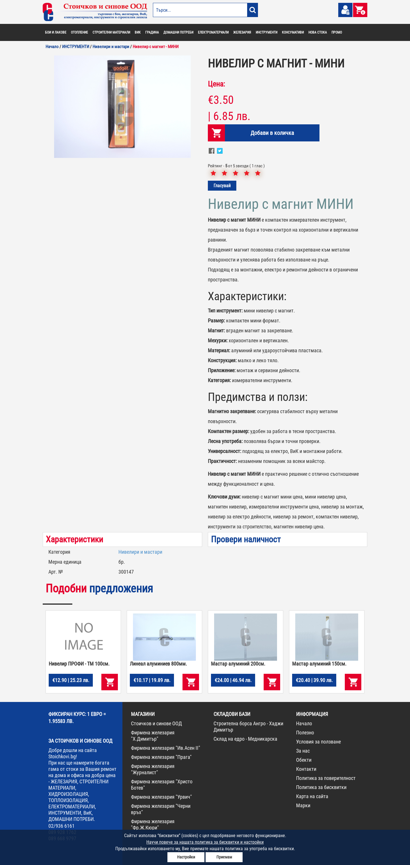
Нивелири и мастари (140, 552)
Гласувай (222, 185)
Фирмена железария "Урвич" (161, 797)
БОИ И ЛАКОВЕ (55, 32)
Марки (303, 805)
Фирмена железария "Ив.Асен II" (165, 748)
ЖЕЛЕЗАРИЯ (242, 32)
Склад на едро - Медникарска (245, 739)
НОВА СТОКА (317, 32)
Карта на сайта (312, 796)
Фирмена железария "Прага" (161, 757)
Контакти (306, 769)
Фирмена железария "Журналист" (153, 769)
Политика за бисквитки (321, 787)
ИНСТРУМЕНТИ (266, 32)
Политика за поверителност (326, 778)
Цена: (216, 84)
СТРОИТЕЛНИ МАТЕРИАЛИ (111, 32)
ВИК (138, 32)
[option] (122, 106)
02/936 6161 (61, 826)
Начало (304, 723)
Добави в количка (272, 132)
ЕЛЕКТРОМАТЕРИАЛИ (213, 32)
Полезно (305, 733)
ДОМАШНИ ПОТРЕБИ (178, 32)
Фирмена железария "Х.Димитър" (153, 736)
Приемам (224, 857)
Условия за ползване (318, 742)
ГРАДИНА (152, 32)
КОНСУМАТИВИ (293, 32)
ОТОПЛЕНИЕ (79, 32)
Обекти (303, 760)
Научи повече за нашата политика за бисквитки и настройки (205, 842)
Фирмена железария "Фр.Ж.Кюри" (153, 824)
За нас (303, 751)
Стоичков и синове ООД (156, 723)
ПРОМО (336, 32)
